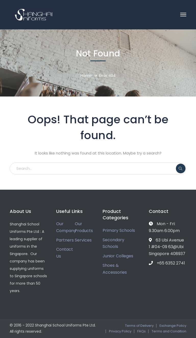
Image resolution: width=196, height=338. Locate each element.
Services (83, 240)
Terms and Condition (169, 331)
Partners (65, 240)
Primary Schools (119, 230)
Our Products (84, 227)
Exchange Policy (173, 325)
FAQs (141, 331)
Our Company (66, 227)
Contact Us (64, 252)
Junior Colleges (118, 256)
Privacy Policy (120, 331)
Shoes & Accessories (115, 268)
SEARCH (181, 168)
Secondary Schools (113, 243)
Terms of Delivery (139, 325)
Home (86, 75)
